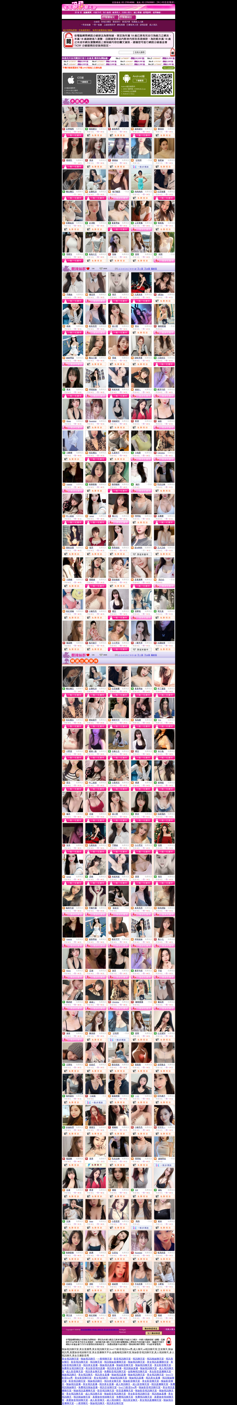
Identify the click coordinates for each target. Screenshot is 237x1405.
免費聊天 (79, 160)
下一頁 (140, 268)
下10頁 (147, 268)
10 (135, 268)
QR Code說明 (168, 68)
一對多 (149, 160)
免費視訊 (79, 129)
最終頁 (154, 268)
